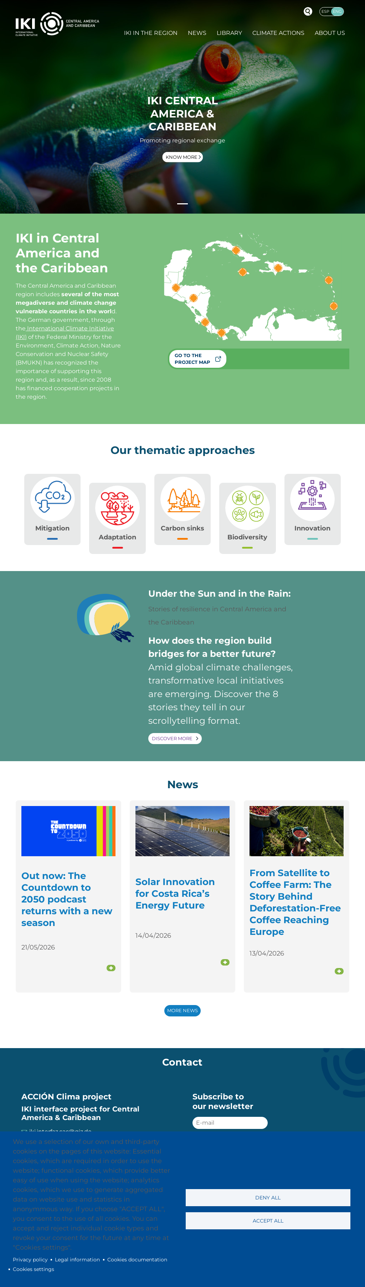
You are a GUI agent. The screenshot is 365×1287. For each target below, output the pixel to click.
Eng (337, 11)
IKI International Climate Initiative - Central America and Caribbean (57, 24)
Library (229, 33)
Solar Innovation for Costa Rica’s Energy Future (175, 893)
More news (182, 1010)
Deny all (268, 1197)
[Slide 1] (182, 204)
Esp (325, 11)
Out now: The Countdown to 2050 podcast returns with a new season (66, 899)
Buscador (308, 11)
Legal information (77, 1259)
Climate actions (278, 33)
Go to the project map (192, 359)
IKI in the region (151, 33)
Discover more (172, 738)
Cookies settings (33, 1269)
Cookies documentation (137, 1259)
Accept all (268, 1221)
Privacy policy (30, 1259)
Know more (181, 156)
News (197, 33)
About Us (330, 33)
